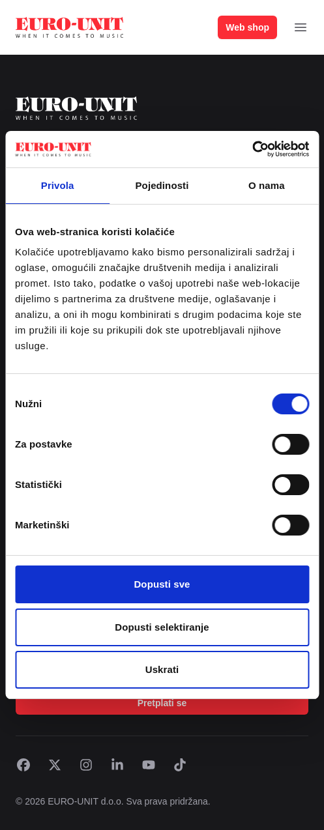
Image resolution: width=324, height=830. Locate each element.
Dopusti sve (162, 584)
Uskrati (162, 669)
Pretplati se (162, 703)
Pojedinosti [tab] (162, 185)
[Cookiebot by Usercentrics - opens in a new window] (252, 149)
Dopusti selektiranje (162, 627)
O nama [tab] (266, 185)
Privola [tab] (57, 185)
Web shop (247, 27)
